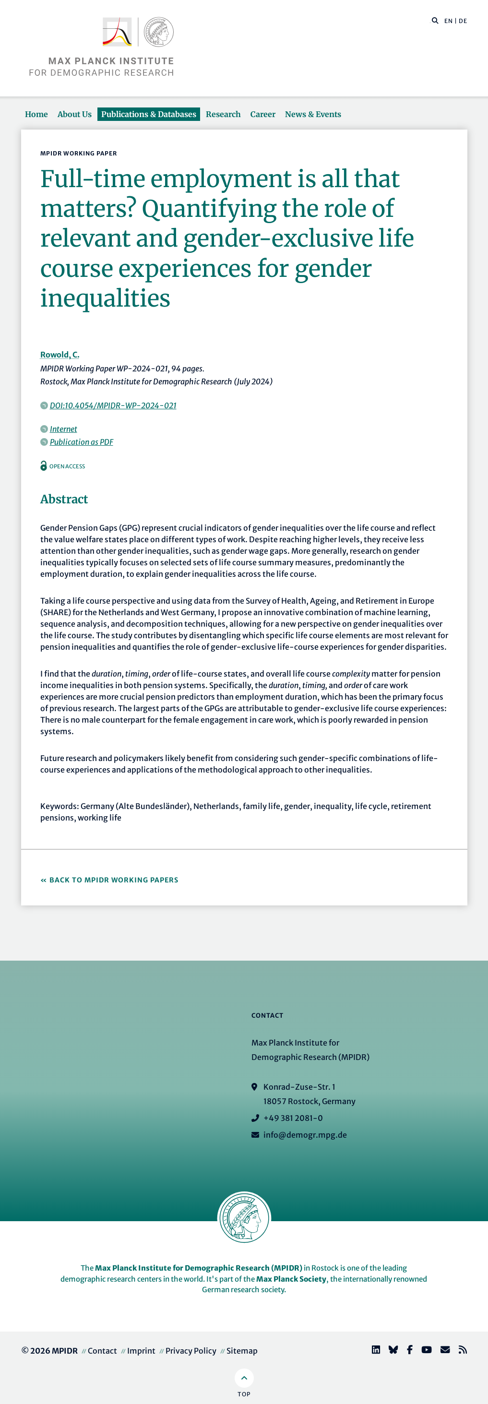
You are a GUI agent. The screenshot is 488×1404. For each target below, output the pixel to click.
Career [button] (262, 114)
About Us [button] (75, 114)
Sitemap (242, 1351)
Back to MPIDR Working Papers (114, 880)
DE (463, 20)
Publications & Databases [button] (148, 114)
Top (244, 1394)
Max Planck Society (291, 1279)
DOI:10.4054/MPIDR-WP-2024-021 (113, 405)
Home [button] (36, 114)
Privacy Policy (191, 1351)
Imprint (141, 1351)
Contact (102, 1351)
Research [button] (223, 114)
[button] (435, 20)
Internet (63, 429)
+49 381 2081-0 (293, 1118)
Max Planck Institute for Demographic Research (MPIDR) (198, 1268)
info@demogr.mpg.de (305, 1135)
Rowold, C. (60, 354)
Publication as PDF (81, 442)
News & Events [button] (313, 114)
